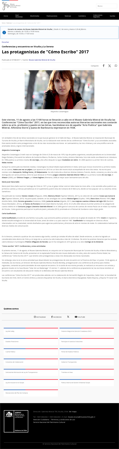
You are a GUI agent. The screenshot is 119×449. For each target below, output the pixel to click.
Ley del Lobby (10, 331)
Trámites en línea (67, 372)
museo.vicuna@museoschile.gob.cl (81, 417)
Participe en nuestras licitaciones (72, 341)
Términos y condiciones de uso (63, 419)
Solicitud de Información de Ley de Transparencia (21, 372)
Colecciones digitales (97, 16)
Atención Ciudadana (41, 419)
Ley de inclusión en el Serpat (15, 383)
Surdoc (112, 16)
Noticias (68, 16)
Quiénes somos (11, 308)
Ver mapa (72, 411)
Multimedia (34, 16)
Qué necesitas (19, 16)
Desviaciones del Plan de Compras (17, 393)
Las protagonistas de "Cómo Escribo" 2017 (45, 52)
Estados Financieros (12, 341)
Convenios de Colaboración (14, 362)
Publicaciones (52, 16)
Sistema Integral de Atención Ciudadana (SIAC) (76, 331)
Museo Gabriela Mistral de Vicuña (42, 60)
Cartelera (82, 16)
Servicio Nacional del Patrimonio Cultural (49, 422)
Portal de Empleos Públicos (70, 352)
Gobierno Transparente (69, 362)
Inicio (6, 16)
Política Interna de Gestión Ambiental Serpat (75, 383)
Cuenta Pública (10, 352)
